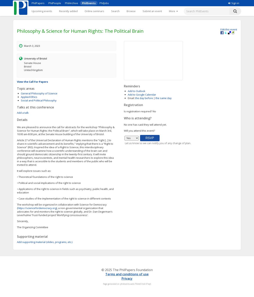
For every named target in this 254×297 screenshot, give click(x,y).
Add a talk (23, 112)
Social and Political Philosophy (39, 100)
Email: (131, 98)
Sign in (233, 3)
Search (115, 11)
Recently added (68, 11)
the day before (144, 98)
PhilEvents (89, 3)
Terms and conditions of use (127, 274)
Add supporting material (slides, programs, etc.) (44, 242)
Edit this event (228, 29)
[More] (173, 11)
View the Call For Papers (32, 81)
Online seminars (94, 11)
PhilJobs (104, 3)
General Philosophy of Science (39, 93)
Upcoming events (42, 11)
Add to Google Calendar (142, 94)
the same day (163, 98)
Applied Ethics (29, 97)
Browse (131, 11)
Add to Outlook (136, 91)
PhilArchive (71, 3)
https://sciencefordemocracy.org (37, 208)
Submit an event (152, 11)
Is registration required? (138, 111)
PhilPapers (38, 3)
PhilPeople (54, 3)
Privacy (127, 278)
